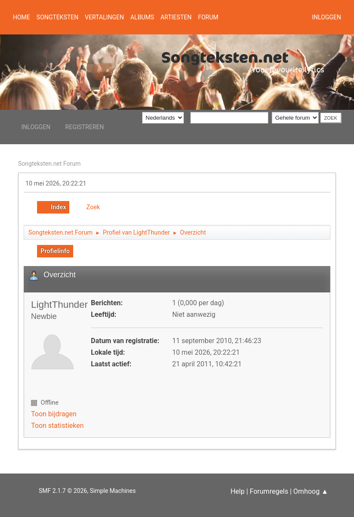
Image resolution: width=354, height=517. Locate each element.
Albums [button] (142, 17)
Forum (208, 17)
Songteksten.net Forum (49, 163)
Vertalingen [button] (104, 17)
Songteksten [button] (57, 17)
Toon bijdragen (54, 414)
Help (237, 491)
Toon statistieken (57, 425)
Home (21, 17)
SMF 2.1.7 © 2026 (63, 490)
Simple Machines (113, 490)
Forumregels (269, 491)
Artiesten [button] (176, 17)
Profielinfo (55, 251)
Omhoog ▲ (310, 491)
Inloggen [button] (326, 17)
